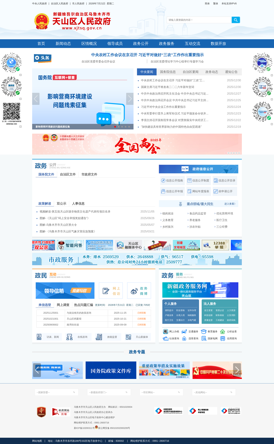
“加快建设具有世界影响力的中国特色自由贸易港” (171, 126)
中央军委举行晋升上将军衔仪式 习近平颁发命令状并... (174, 113)
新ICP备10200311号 (84, 428)
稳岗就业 (168, 213)
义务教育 (168, 220)
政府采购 (231, 320)
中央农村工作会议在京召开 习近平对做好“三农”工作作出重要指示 (147, 55)
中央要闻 (146, 72)
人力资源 (231, 310)
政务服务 (166, 43)
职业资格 (180, 310)
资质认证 (220, 310)
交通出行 (180, 320)
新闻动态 (63, 43)
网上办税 (174, 331)
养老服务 (195, 220)
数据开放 (218, 43)
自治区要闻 (191, 72)
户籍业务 (169, 315)
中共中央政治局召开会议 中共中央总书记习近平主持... (174, 100)
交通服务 (193, 331)
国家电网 (213, 338)
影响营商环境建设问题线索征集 (53, 126)
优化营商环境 (224, 213)
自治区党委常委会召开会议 (98, 61)
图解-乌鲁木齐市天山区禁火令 (58, 224)
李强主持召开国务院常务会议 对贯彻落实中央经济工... (174, 120)
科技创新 (208, 315)
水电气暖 (192, 320)
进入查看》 (230, 203)
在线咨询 (82, 336)
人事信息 (78, 203)
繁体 (215, 3)
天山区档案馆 (74, 318)
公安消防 (231, 315)
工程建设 (220, 320)
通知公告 (231, 72)
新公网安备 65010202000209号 (112, 427)
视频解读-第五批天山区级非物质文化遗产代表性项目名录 (75, 211)
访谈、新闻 (53, 336)
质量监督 (208, 320)
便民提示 (169, 310)
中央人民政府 (39, 3)
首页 (41, 43)
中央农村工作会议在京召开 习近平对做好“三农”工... (173, 80)
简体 (207, 3)
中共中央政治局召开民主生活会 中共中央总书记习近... (174, 93)
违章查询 (193, 338)
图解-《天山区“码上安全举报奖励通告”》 (65, 218)
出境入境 (180, 315)
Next (130, 99)
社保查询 (174, 338)
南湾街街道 (73, 324)
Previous (35, 99)
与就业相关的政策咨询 (79, 312)
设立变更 (208, 310)
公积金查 (232, 331)
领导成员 (115, 43)
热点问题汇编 (83, 305)
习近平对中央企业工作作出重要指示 (163, 106)
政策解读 (44, 203)
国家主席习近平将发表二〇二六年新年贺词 (167, 86)
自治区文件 (68, 174)
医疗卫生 (222, 220)
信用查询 (232, 338)
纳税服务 (192, 315)
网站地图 (37, 440)
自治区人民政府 (59, 3)
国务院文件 (46, 174)
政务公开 (141, 43)
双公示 (61, 203)
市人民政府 (78, 3)
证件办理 (192, 310)
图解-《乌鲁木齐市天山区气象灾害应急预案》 (68, 231)
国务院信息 (168, 72)
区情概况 (89, 43)
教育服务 (213, 331)
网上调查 (63, 305)
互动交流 (192, 43)
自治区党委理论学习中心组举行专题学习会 (177, 61)
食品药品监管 (197, 213)
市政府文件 (89, 174)
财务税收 (220, 315)
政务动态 (212, 72)
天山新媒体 (142, 336)
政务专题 (137, 352)
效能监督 (112, 336)
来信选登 (44, 305)
